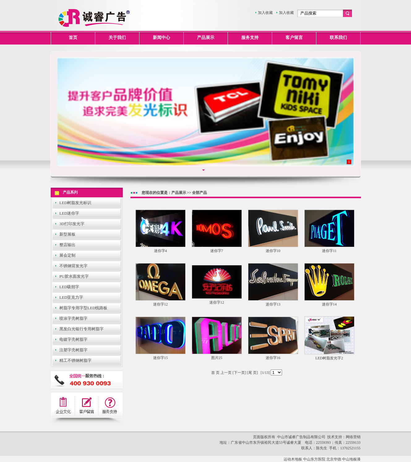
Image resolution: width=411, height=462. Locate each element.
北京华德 (333, 459)
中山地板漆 (351, 459)
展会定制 (67, 255)
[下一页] (239, 372)
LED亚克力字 (71, 297)
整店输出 (67, 244)
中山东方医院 (314, 459)
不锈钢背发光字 (73, 265)
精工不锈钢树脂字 (75, 360)
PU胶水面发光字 (74, 276)
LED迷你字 (69, 213)
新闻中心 (161, 37)
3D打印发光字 (71, 223)
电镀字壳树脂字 (73, 339)
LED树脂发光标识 (75, 202)
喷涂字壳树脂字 (73, 318)
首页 (73, 37)
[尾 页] (252, 372)
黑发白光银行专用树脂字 (81, 329)
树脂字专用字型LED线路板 (83, 308)
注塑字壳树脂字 (73, 350)
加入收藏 (265, 13)
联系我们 (338, 37)
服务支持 (250, 37)
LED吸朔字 (69, 286)
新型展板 (67, 234)
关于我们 (117, 37)
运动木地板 (293, 459)
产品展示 (205, 37)
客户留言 (294, 37)
